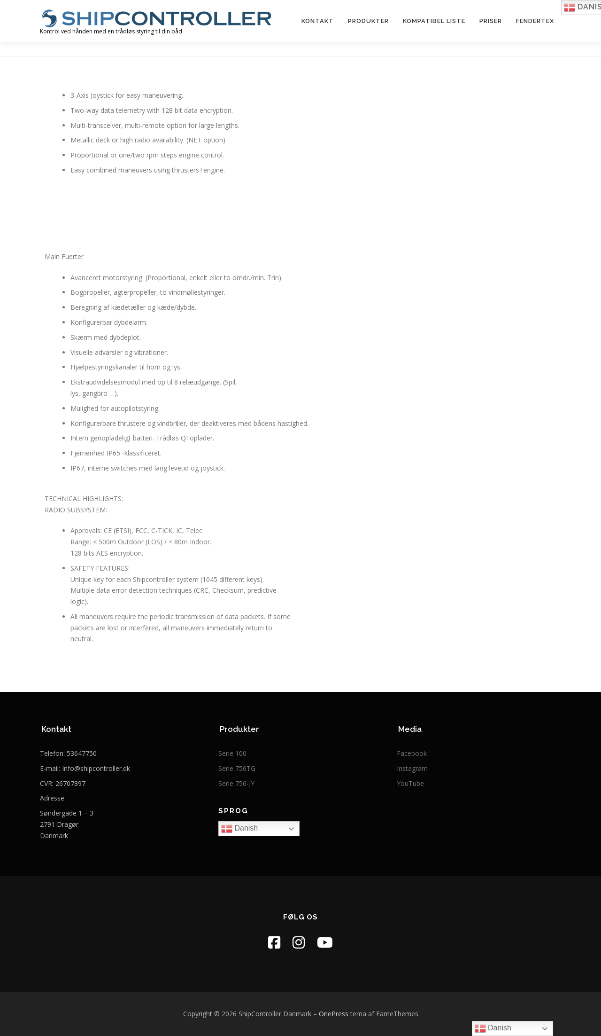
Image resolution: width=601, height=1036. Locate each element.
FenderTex (535, 20)
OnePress (333, 1013)
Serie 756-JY (236, 783)
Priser (490, 20)
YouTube (410, 783)
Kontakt (317, 20)
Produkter (368, 20)
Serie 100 (232, 753)
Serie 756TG (236, 768)
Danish (239, 828)
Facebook (412, 753)
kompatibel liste (434, 20)
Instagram (412, 768)
